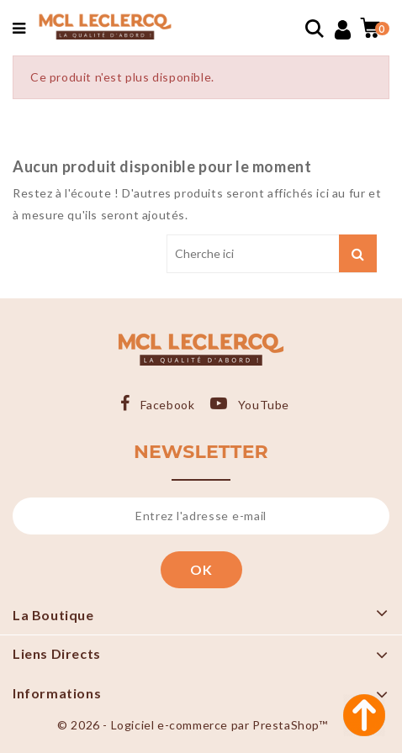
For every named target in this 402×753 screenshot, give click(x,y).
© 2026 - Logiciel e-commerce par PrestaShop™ (192, 725)
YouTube (263, 405)
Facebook (167, 405)
